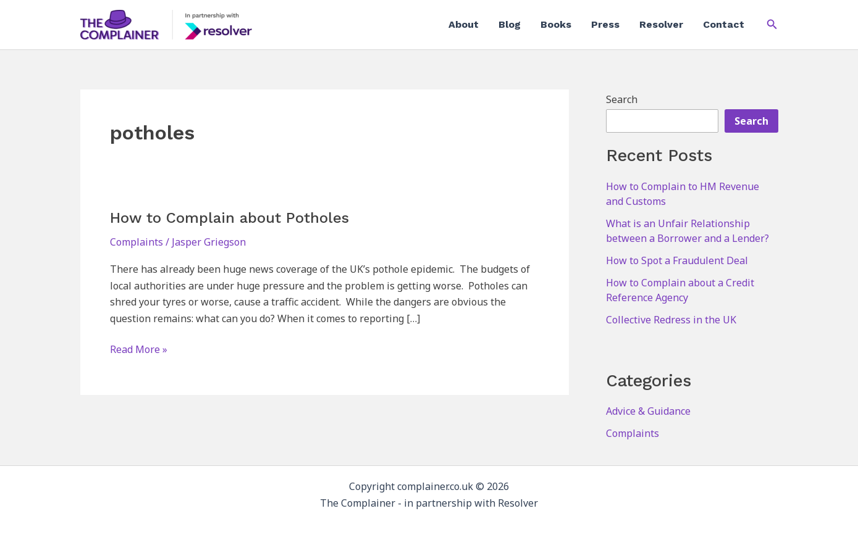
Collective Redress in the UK (671, 319)
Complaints (136, 242)
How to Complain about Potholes (229, 217)
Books (555, 24)
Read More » (138, 349)
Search (621, 99)
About (463, 24)
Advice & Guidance (648, 411)
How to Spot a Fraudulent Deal (677, 260)
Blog (509, 24)
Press (605, 24)
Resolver (661, 24)
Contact (723, 24)
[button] (772, 25)
